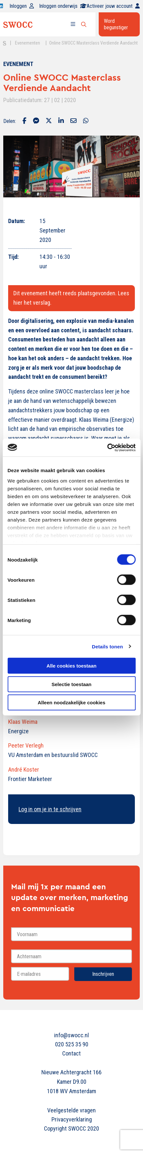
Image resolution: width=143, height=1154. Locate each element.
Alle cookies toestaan (71, 666)
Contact (71, 1053)
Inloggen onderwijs (63, 6)
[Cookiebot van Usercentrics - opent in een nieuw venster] (107, 447)
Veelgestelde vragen (71, 1110)
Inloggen (21, 6)
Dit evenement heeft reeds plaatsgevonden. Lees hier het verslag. (71, 298)
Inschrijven (103, 974)
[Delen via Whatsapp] (86, 121)
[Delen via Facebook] (24, 121)
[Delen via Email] (73, 121)
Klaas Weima (22, 721)
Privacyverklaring (71, 1119)
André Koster (23, 769)
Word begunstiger (116, 24)
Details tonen (107, 646)
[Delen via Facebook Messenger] (36, 121)
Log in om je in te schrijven (50, 809)
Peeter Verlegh (26, 745)
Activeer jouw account (113, 6)
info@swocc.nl (71, 1035)
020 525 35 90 (71, 1044)
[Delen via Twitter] (49, 121)
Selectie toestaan (71, 684)
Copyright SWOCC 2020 (71, 1128)
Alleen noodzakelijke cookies (72, 702)
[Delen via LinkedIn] (61, 121)
